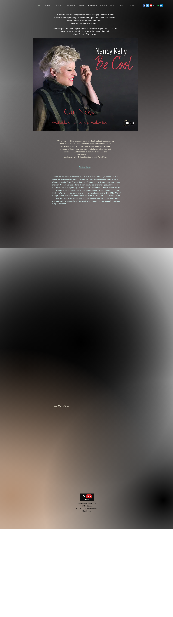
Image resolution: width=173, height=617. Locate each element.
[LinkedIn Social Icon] (161, 5)
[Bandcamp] (154, 5)
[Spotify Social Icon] (158, 5)
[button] (81, 5)
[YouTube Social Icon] (151, 5)
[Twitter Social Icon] (147, 5)
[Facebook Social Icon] (144, 5)
